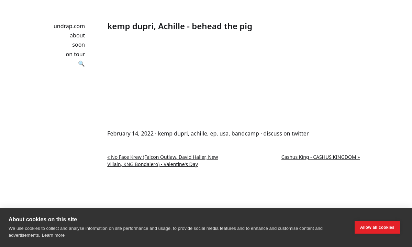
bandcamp (245, 133)
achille (199, 133)
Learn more (53, 235)
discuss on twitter (286, 133)
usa (224, 133)
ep (213, 133)
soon (78, 44)
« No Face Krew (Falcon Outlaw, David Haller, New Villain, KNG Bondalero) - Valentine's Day (162, 160)
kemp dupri (173, 133)
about (77, 35)
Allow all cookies (377, 227)
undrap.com (69, 26)
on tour (75, 54)
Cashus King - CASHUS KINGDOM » (320, 157)
